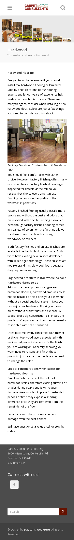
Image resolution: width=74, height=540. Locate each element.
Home (28, 55)
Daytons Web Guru (37, 529)
